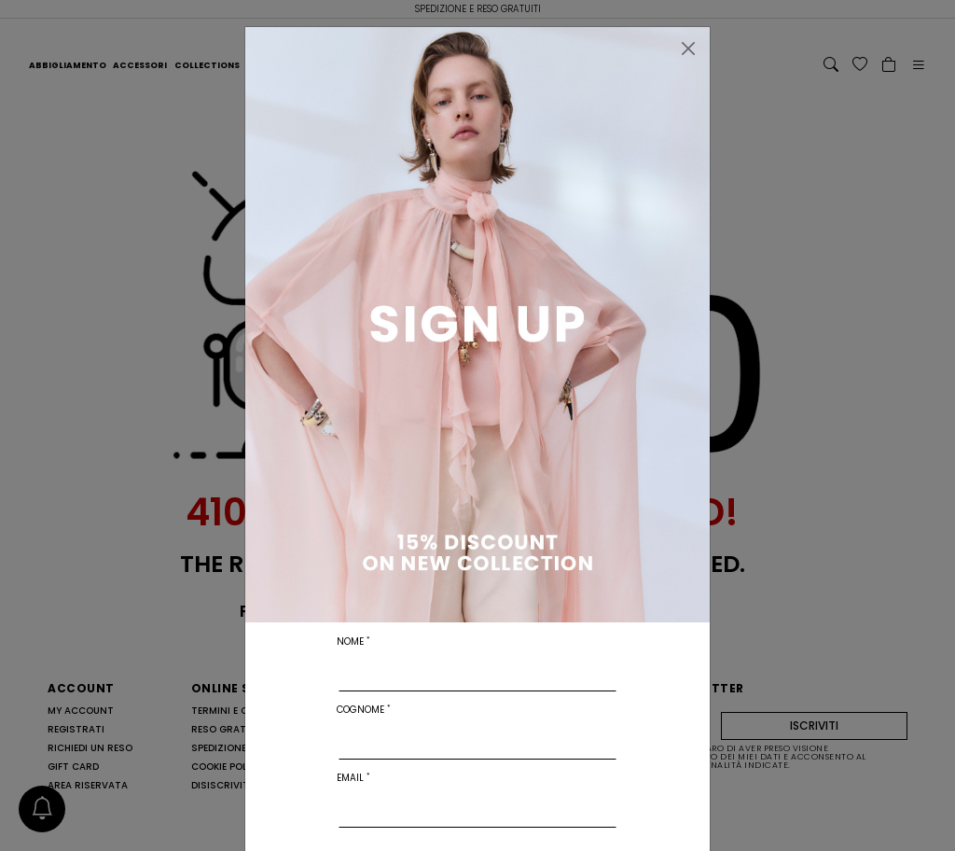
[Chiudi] (688, 49)
